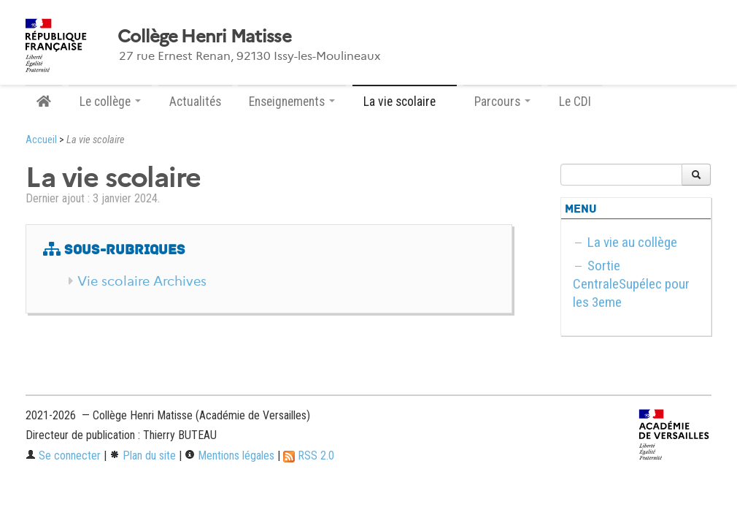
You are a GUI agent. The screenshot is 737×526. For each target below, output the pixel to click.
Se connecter (63, 455)
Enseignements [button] (292, 101)
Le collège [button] (110, 101)
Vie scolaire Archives (142, 281)
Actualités (195, 101)
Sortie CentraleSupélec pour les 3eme (631, 283)
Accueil (41, 140)
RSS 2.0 (308, 455)
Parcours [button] (502, 101)
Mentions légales (229, 455)
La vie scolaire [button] (404, 101)
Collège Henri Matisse (204, 36)
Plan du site (142, 455)
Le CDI (575, 101)
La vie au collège (632, 242)
